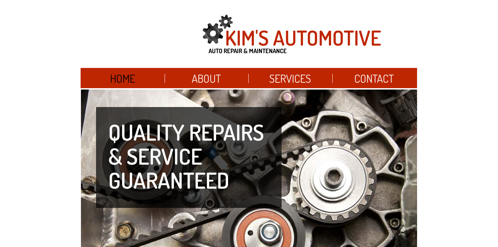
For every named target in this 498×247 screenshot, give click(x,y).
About (206, 78)
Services (290, 78)
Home (122, 78)
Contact (374, 78)
